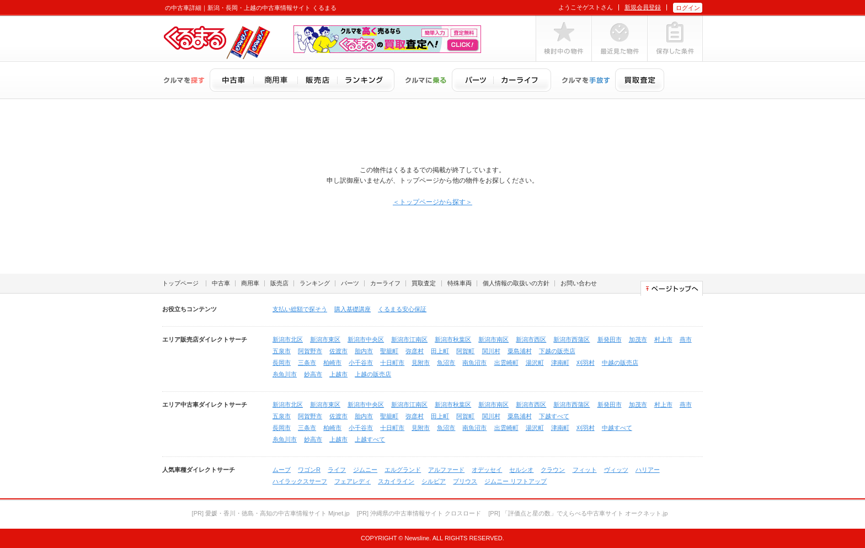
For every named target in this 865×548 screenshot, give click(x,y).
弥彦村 (414, 351)
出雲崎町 (506, 362)
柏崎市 (332, 362)
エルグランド (403, 469)
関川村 (491, 351)
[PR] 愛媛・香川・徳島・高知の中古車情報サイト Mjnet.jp (271, 513)
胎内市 (364, 351)
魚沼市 (446, 362)
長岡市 (282, 362)
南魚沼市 (474, 362)
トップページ (180, 283)
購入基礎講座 (352, 309)
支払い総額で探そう (300, 309)
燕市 (686, 339)
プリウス (465, 481)
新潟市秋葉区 (453, 339)
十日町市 (392, 362)
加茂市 (638, 339)
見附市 (421, 362)
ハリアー (648, 469)
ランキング (315, 283)
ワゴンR (309, 469)
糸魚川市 (285, 374)
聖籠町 (389, 351)
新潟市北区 (288, 339)
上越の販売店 (373, 374)
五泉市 (282, 351)
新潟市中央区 (366, 339)
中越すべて (617, 427)
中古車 (221, 283)
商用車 (250, 283)
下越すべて (554, 416)
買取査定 (424, 283)
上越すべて (370, 439)
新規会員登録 (642, 7)
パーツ (350, 283)
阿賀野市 (310, 351)
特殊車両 (459, 283)
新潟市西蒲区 (571, 339)
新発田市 (609, 339)
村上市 (663, 339)
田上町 (440, 351)
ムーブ (282, 469)
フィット (585, 469)
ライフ (337, 469)
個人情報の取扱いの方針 (516, 283)
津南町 (560, 362)
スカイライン (396, 481)
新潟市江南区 (409, 339)
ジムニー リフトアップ (515, 481)
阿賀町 (465, 351)
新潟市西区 (531, 339)
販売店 (279, 283)
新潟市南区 (493, 339)
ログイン (688, 7)
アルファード (446, 469)
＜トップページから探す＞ (432, 202)
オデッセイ (487, 469)
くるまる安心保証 (402, 309)
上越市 (338, 374)
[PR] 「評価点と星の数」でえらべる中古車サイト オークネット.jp (578, 513)
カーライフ (385, 283)
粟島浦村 (520, 351)
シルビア (433, 481)
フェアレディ (352, 481)
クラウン (553, 469)
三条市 (307, 362)
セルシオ (521, 469)
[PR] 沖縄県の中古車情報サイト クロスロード (419, 513)
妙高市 (313, 374)
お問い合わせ (578, 283)
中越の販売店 (620, 362)
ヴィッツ (616, 469)
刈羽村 (585, 362)
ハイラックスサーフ (300, 481)
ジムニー (365, 469)
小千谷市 (361, 362)
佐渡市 (338, 351)
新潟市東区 (325, 339)
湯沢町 (535, 362)
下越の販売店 (557, 351)
